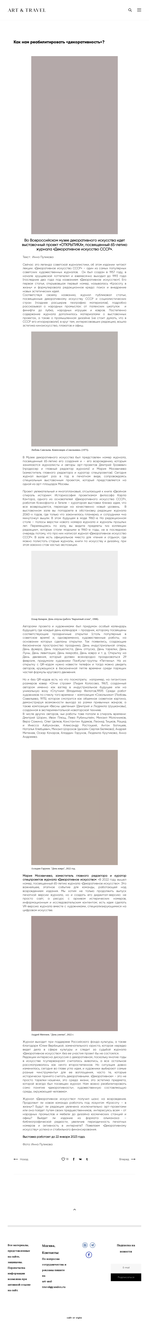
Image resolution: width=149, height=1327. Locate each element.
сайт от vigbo (74, 1318)
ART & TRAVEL (27, 10)
